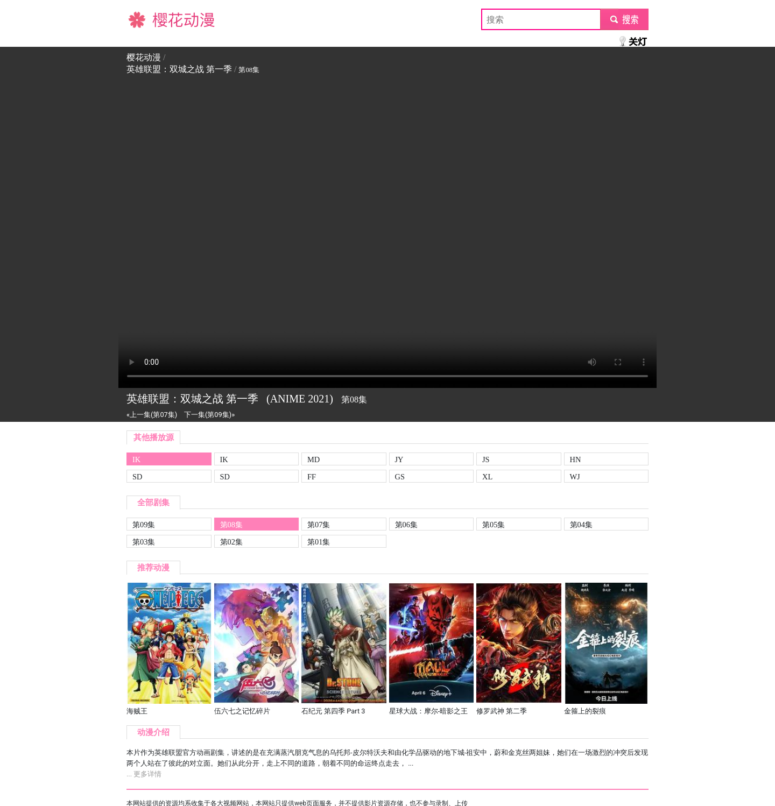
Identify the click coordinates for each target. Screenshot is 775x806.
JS (486, 459)
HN (575, 459)
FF (311, 476)
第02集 (231, 542)
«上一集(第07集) (151, 415)
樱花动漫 (143, 19)
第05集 (493, 524)
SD (137, 476)
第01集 (318, 542)
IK (136, 459)
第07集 (318, 524)
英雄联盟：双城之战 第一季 (179, 69)
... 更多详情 (143, 774)
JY (399, 459)
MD (313, 459)
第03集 (143, 542)
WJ (575, 476)
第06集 (406, 524)
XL (487, 476)
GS (400, 476)
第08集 (231, 524)
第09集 (143, 524)
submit (624, 19)
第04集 (581, 524)
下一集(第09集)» (209, 415)
